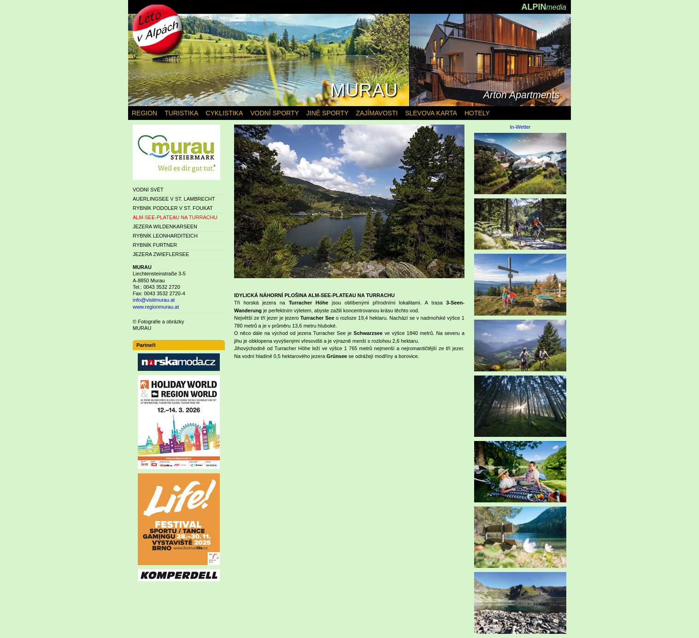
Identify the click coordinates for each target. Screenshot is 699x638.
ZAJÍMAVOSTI (377, 113)
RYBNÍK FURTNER (155, 245)
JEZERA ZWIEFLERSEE (161, 254)
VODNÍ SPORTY (274, 113)
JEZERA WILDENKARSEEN (165, 226)
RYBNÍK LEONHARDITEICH (165, 236)
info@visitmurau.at (154, 300)
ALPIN (543, 7)
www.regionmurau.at (156, 307)
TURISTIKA (181, 113)
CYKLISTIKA (224, 113)
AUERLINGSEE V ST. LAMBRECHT (174, 199)
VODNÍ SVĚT (148, 189)
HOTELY (477, 113)
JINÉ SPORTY (327, 113)
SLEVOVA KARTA (431, 113)
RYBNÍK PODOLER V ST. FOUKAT (173, 208)
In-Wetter (520, 127)
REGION (144, 113)
